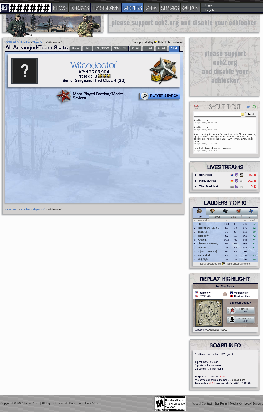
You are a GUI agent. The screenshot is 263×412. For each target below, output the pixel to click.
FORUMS (80, 7)
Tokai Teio (203, 231)
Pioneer (202, 247)
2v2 (217, 216)
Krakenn (202, 239)
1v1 (201, 216)
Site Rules (221, 403)
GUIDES (190, 7)
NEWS (60, 7)
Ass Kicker (199, 120)
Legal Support (253, 403)
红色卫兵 (203, 259)
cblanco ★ (203, 235)
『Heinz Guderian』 (209, 243)
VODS (151, 7)
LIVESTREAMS (106, 7)
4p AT (161, 48)
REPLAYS (170, 7)
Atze (196, 134)
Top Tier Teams (225, 286)
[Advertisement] (184, 23)
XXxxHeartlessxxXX (217, 329)
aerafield (198, 148)
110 (199, 223)
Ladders (25, 42)
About (196, 403)
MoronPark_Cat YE (208, 227)
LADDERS (132, 7)
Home (75, 48)
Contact (207, 403)
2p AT (135, 48)
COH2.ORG (12, 42)
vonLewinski (204, 255)
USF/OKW (102, 48)
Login (208, 5)
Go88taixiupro (237, 380)
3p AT (148, 48)
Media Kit (236, 403)
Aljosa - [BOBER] (207, 251)
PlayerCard (38, 42)
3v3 (233, 216)
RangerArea (207, 180)
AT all (174, 48)
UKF (87, 48)
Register (210, 10)
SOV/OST (120, 48)
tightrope (205, 174)
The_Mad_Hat (208, 186)
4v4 (249, 216)
